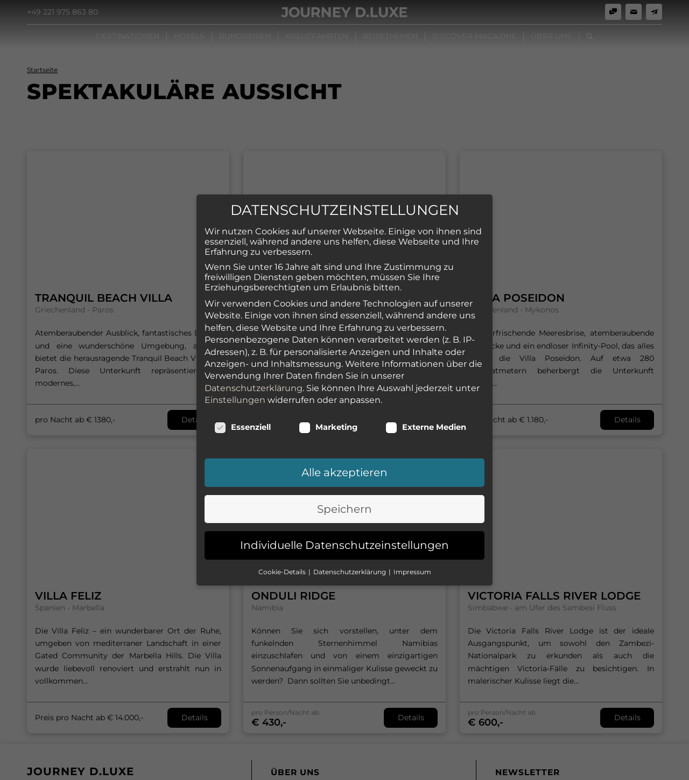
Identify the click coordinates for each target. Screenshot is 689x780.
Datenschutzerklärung (254, 355)
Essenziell (242, 394)
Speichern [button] (344, 476)
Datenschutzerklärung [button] (350, 539)
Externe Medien (426, 394)
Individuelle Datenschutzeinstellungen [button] (344, 512)
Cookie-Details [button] (282, 539)
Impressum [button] (412, 539)
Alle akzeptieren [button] (344, 439)
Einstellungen (235, 367)
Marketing (328, 394)
